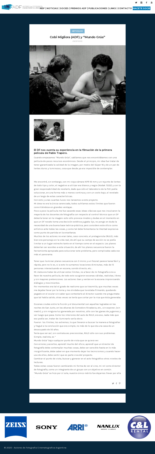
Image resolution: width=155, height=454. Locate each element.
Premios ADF (78, 8)
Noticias (52, 8)
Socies (64, 8)
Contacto (125, 8)
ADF (42, 8)
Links (112, 8)
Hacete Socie (141, 8)
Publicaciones (97, 8)
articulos (77, 31)
